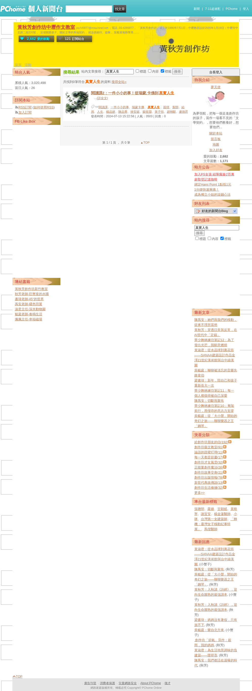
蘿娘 (211, 509)
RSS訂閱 (25, 107)
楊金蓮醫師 (222, 514)
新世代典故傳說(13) (208, 482)
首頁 (18, 65)
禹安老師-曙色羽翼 (28, 304)
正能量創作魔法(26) (208, 467)
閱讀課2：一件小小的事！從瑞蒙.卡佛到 (133, 93)
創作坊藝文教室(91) (208, 447)
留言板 (216, 139)
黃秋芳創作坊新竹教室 (31, 289)
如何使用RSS (44, 107)
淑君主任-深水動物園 (30, 309)
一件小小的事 (120, 107)
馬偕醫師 (210, 529)
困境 (166, 107)
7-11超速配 (212, 9)
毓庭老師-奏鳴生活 (28, 314)
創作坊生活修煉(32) (208, 487)
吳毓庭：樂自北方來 (209, 630)
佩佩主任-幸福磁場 (28, 319)
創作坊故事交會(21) (208, 472)
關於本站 (215, 133)
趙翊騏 (171, 112)
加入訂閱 (25, 112)
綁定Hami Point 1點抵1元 (213, 184)
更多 (199, 493)
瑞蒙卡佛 (138, 107)
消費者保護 (107, 683)
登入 (246, 9)
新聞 (197, 9)
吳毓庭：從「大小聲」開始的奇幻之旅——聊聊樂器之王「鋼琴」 (215, 421)
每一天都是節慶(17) (208, 457)
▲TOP (145, 142)
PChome (232, 9)
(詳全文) (102, 98)
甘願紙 (222, 509)
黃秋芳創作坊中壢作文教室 (46, 27)
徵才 (168, 683)
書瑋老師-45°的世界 (29, 299)
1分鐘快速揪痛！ (206, 189)
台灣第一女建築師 (214, 519)
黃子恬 (159, 112)
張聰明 (199, 509)
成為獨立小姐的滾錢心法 (212, 194)
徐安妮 (135, 112)
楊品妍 (110, 112)
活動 (28, 65)
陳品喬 (122, 112)
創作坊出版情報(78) (208, 477)
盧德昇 (183, 112)
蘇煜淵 (147, 112)
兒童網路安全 (128, 683)
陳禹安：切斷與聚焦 (209, 401)
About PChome (150, 683)
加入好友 (215, 150)
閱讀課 (103, 107)
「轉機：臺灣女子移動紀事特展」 (215, 524)
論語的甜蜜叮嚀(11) (208, 452)
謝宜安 (206, 514)
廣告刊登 (90, 683)
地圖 (216, 144)
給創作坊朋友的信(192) (211, 442)
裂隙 (175, 107)
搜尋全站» (118, 82)
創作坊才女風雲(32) (208, 462)
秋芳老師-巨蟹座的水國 (32, 294)
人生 (100, 112)
